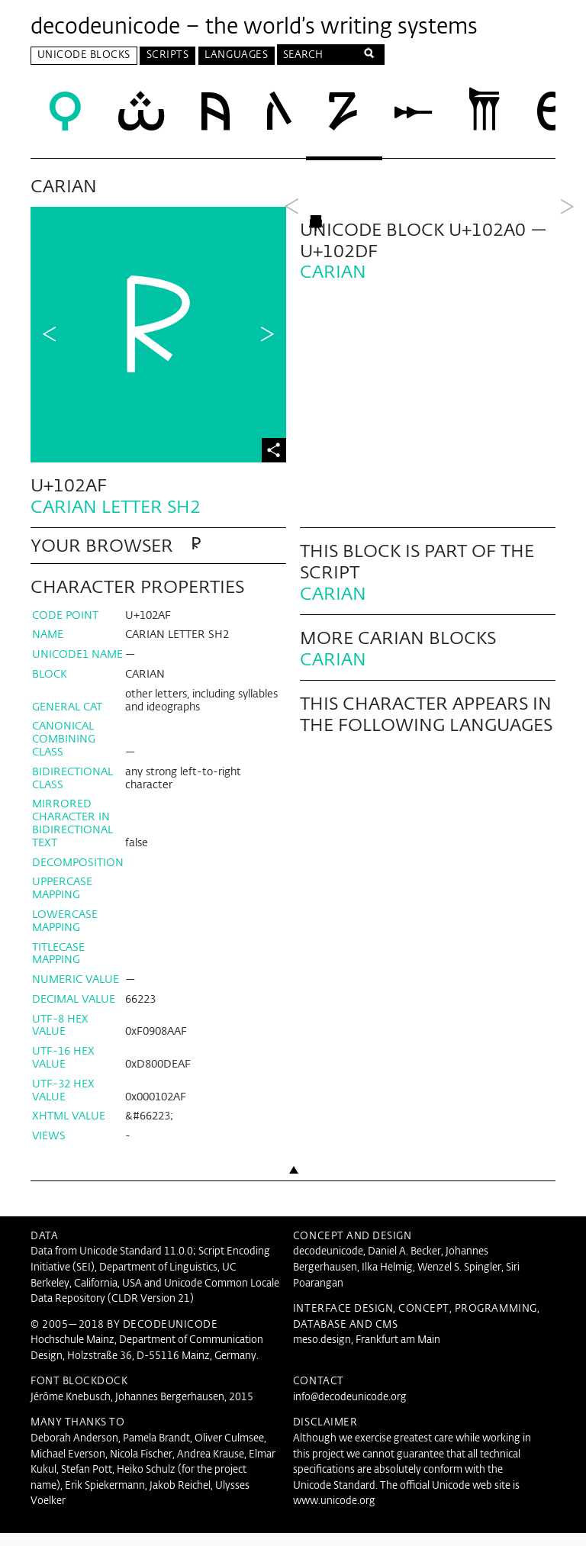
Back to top (293, 1211)
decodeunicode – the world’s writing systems (254, 27)
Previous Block (292, 335)
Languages (236, 55)
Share (274, 450)
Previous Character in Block (50, 335)
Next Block (567, 335)
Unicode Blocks (83, 55)
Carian (333, 607)
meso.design (322, 1353)
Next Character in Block (267, 335)
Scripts (167, 55)
